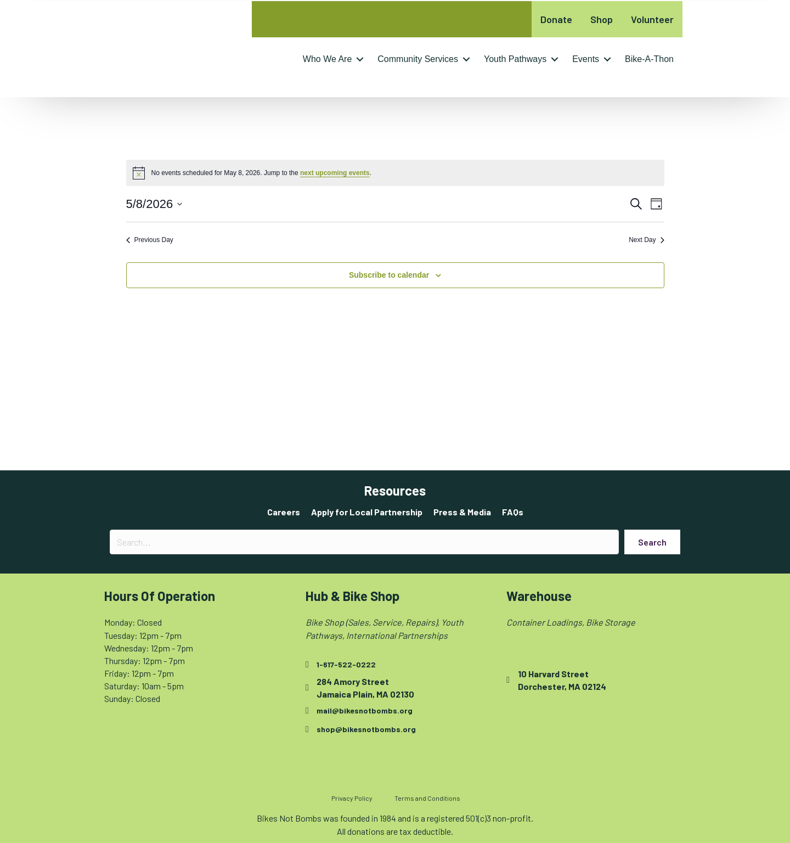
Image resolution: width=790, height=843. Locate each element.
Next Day (646, 240)
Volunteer (652, 19)
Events (585, 59)
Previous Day (149, 240)
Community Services (417, 59)
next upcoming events (335, 173)
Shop (601, 19)
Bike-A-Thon (649, 59)
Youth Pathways (515, 59)
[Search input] (364, 542)
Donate (556, 19)
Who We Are (327, 59)
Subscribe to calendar (389, 275)
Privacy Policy (352, 798)
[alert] (395, 173)
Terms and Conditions (427, 798)
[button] (360, 59)
